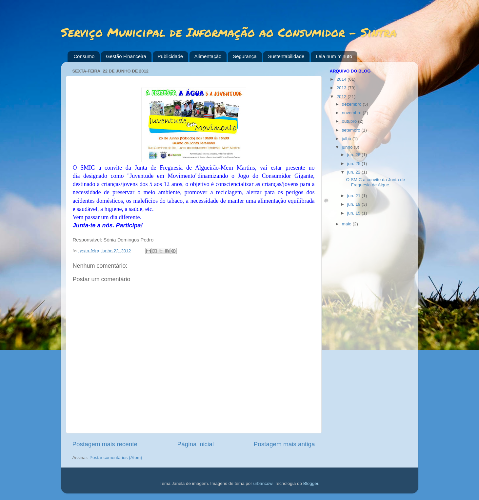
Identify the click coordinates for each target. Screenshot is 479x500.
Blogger (310, 483)
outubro (350, 121)
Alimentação (208, 56)
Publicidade (170, 56)
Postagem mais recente (104, 444)
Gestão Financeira (126, 56)
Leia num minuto (334, 56)
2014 (342, 79)
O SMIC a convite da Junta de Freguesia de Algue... (375, 182)
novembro (352, 112)
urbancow (262, 483)
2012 (342, 96)
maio (347, 223)
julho (347, 138)
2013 (342, 87)
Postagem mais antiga (284, 444)
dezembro (352, 104)
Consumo (83, 56)
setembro (352, 130)
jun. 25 (354, 163)
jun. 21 (354, 195)
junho (348, 147)
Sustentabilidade (286, 56)
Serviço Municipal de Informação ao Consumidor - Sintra (229, 32)
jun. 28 (354, 154)
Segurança (245, 56)
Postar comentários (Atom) (116, 457)
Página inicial (195, 444)
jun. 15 (354, 213)
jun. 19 (354, 204)
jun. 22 (354, 172)
